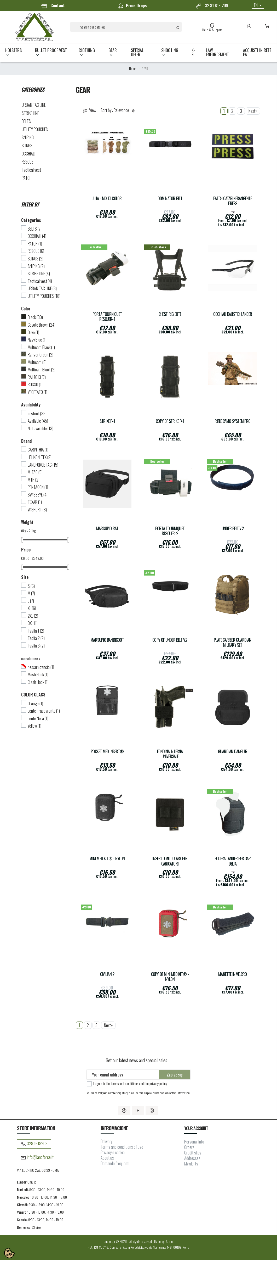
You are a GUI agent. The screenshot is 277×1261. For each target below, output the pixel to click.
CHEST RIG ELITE (170, 315)
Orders (189, 1148)
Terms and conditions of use (122, 1148)
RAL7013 (37, 378)
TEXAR (35, 503)
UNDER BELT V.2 (233, 529)
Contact (53, 5)
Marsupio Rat (107, 529)
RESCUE (27, 163)
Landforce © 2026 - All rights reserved (128, 1242)
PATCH (27, 179)
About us (107, 1159)
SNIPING (28, 139)
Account (249, 27)
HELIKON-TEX (39, 458)
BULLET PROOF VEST (51, 53)
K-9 (193, 53)
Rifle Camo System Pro (232, 422)
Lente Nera (38, 720)
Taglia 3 (36, 647)
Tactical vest (31, 171)
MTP (33, 481)
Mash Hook (38, 676)
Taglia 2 (36, 640)
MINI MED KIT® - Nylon (107, 860)
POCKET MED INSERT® (107, 752)
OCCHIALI (28, 155)
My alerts (191, 1165)
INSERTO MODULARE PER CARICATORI (170, 863)
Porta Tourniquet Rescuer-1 (107, 318)
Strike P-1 (107, 422)
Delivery (106, 1143)
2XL (33, 617)
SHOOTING (169, 53)
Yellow (34, 727)
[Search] (127, 27)
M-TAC (35, 473)
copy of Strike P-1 (170, 422)
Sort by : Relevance (118, 111)
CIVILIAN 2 (107, 975)
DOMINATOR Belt (170, 199)
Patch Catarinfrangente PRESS (232, 202)
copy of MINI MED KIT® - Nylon (170, 978)
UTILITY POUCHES (35, 130)
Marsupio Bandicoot (107, 641)
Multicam (37, 363)
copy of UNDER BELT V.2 (169, 641)
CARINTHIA (38, 451)
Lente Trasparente (44, 712)
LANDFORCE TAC (43, 466)
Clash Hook (38, 683)
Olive (33, 334)
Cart (268, 27)
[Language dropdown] (258, 5)
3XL (33, 624)
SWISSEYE (38, 496)
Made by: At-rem (164, 1242)
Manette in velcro (232, 975)
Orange (35, 705)
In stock (37, 415)
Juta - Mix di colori (107, 199)
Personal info (194, 1143)
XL (32, 609)
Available (38, 422)
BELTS (26, 122)
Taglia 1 (36, 632)
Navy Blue (37, 341)
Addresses (192, 1159)
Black (35, 319)
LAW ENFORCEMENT (217, 53)
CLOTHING (87, 53)
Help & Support (213, 27)
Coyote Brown (41, 326)
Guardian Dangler (232, 752)
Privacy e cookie (113, 1154)
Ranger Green (40, 356)
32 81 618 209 (211, 5)
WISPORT (37, 511)
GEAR (112, 53)
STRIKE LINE (30, 114)
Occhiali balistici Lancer (232, 315)
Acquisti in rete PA (257, 53)
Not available (40, 430)
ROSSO (35, 386)
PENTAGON (38, 488)
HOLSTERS (13, 53)
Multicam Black (41, 349)
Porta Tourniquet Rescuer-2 (169, 532)
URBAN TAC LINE (34, 106)
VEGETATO (37, 393)
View (89, 111)
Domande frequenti (115, 1165)
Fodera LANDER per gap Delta (232, 863)
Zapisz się (175, 1076)
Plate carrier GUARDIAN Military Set (232, 644)
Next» (253, 112)
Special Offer (137, 53)
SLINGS (27, 147)
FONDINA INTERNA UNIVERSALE (170, 755)
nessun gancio (41, 668)
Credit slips (192, 1154)
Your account (196, 1129)
